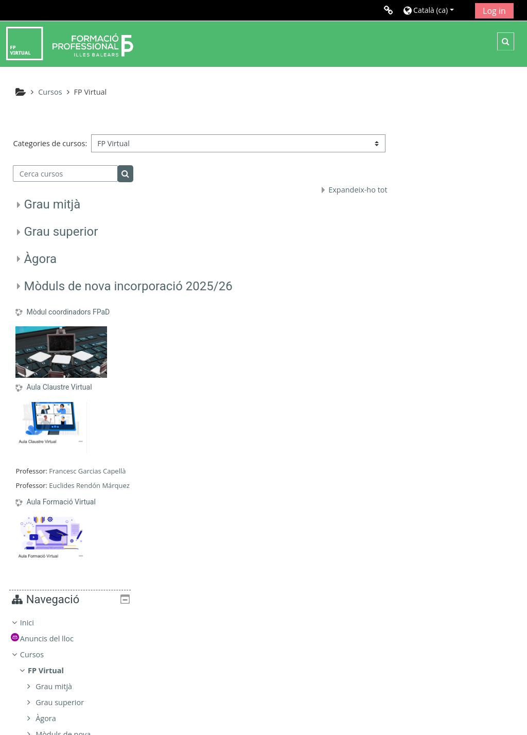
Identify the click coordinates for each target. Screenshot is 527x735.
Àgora (40, 268)
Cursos (426, 187)
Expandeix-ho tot (355, 200)
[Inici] (69, 43)
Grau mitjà (52, 214)
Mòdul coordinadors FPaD (68, 322)
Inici (422, 156)
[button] (435, 10)
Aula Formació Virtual (60, 511)
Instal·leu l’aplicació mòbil (400, 714)
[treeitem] (461, 274)
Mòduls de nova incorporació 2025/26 (128, 296)
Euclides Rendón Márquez (89, 495)
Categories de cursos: (50, 140)
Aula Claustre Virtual (59, 397)
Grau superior (61, 241)
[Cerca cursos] (65, 183)
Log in (494, 10)
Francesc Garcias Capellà (87, 480)
